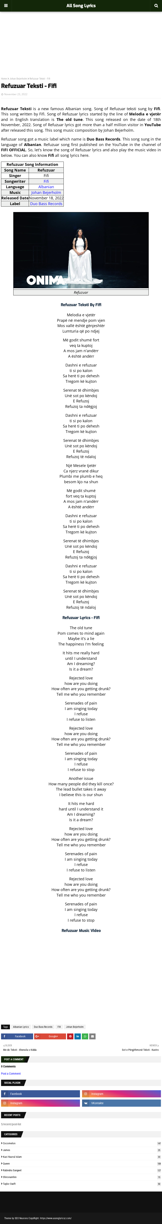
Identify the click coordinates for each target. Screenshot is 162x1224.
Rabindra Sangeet (82, 1170)
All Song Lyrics (81, 6)
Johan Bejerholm (18, 78)
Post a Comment (11, 1073)
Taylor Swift (82, 1183)
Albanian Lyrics (21, 1026)
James (82, 1150)
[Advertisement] (81, 35)
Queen (82, 1163)
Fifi (46, 181)
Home (4, 78)
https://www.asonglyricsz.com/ (56, 1218)
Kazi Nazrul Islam (82, 1156)
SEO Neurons (21, 1218)
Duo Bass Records (46, 203)
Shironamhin (82, 1177)
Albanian (46, 186)
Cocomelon (82, 1143)
